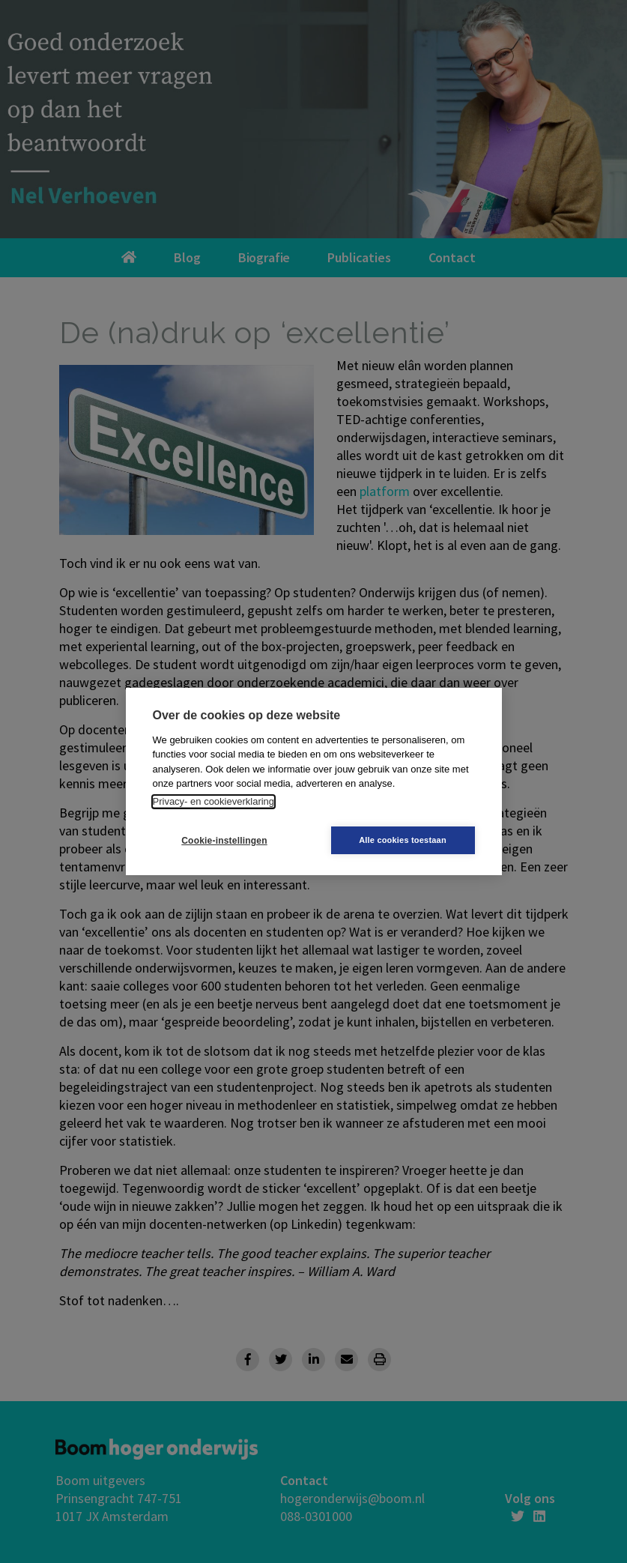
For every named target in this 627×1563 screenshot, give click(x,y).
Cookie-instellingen (224, 840)
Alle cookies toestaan (402, 839)
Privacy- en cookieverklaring (214, 801)
